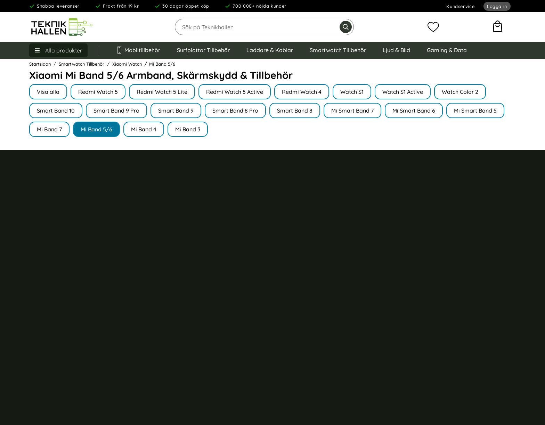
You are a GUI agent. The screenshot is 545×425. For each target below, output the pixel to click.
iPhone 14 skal (434, 264)
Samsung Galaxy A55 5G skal (452, 325)
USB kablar (302, 264)
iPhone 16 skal (434, 227)
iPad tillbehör (304, 227)
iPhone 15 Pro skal (439, 240)
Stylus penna (303, 289)
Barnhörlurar (304, 325)
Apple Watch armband (315, 215)
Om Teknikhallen (180, 194)
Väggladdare (304, 252)
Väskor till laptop (309, 313)
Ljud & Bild (396, 50)
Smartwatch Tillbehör (338, 50)
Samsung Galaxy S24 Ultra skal (454, 289)
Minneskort (302, 301)
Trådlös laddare (307, 240)
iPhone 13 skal (434, 276)
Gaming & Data (447, 50)
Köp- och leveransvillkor (61, 207)
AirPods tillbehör (308, 203)
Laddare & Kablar (269, 50)
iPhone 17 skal (434, 191)
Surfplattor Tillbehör (203, 50)
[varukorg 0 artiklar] (497, 27)
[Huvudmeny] (58, 50)
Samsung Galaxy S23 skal (448, 313)
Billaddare (300, 276)
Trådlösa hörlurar (309, 191)
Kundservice (460, 6)
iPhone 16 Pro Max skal (445, 203)
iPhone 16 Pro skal (439, 215)
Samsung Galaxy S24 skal (448, 301)
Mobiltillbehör (138, 50)
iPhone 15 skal (434, 252)
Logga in (497, 6)
